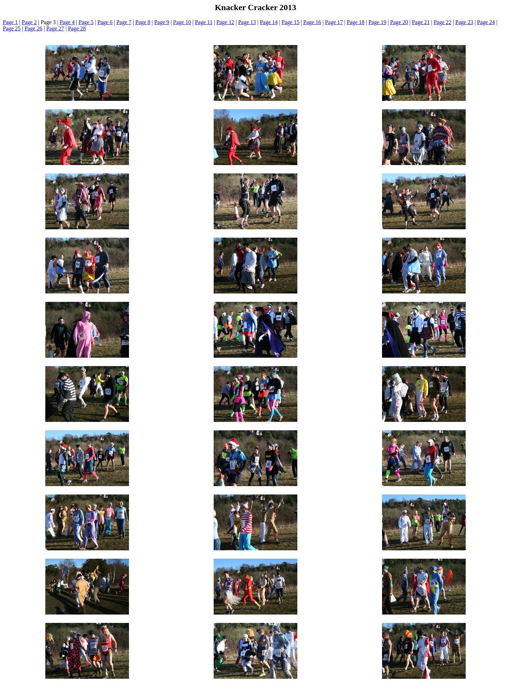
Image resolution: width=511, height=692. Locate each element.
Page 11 (204, 22)
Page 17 (334, 22)
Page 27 (55, 28)
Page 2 (29, 22)
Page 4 (67, 22)
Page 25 (12, 28)
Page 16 (312, 22)
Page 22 (442, 22)
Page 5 (85, 22)
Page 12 (225, 22)
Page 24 (486, 22)
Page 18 (356, 22)
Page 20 (399, 22)
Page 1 (10, 22)
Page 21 (421, 22)
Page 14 (268, 22)
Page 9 (161, 22)
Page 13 (247, 22)
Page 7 (123, 22)
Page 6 (105, 22)
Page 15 (290, 22)
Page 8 (142, 22)
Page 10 (182, 22)
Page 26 (33, 28)
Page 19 (377, 22)
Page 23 (464, 22)
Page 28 (77, 28)
